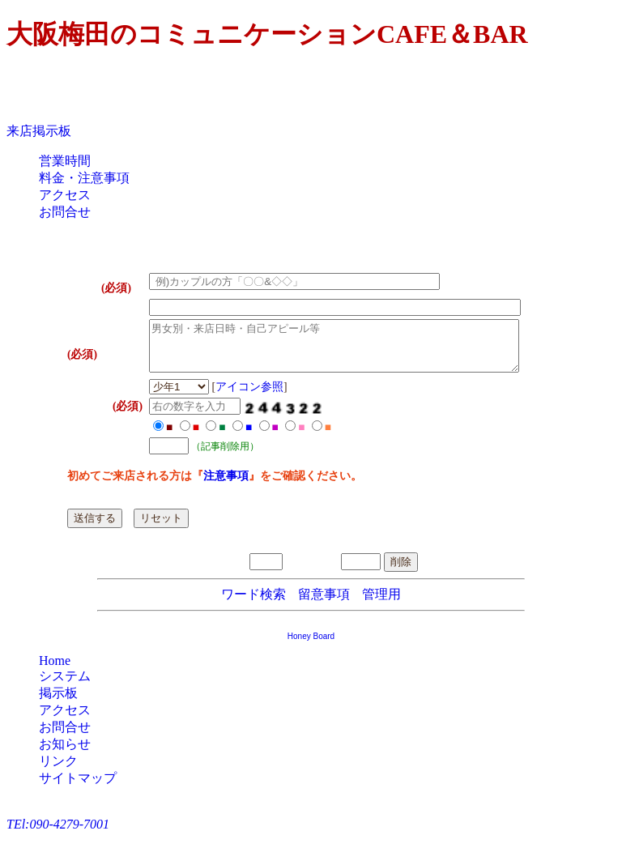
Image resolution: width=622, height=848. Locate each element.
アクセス (65, 195)
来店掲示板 (38, 131)
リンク (58, 771)
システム (65, 685)
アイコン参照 (225, 396)
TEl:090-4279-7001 (57, 834)
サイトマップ (78, 788)
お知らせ (65, 754)
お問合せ (65, 212)
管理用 (381, 604)
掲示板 (58, 703)
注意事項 (201, 485)
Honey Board (311, 645)
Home (54, 670)
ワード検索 (253, 604)
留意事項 (324, 604)
